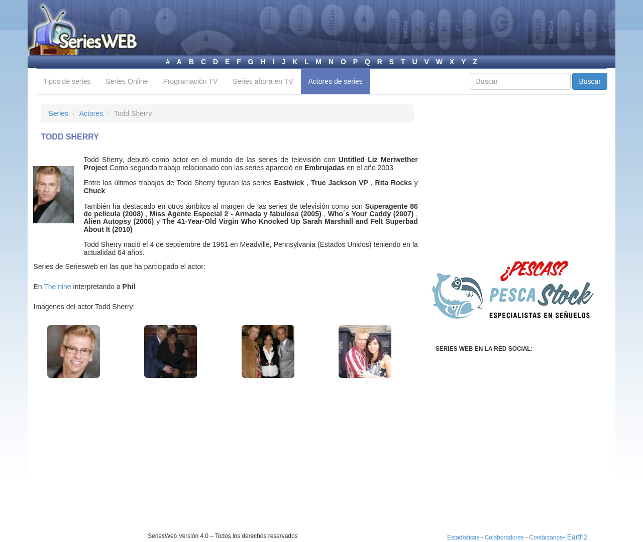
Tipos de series (66, 81)
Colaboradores (504, 537)
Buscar (590, 81)
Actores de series (335, 81)
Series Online (126, 81)
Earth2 (577, 537)
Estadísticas (463, 537)
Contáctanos (546, 537)
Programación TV (190, 81)
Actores (91, 113)
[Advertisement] (125, 461)
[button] (73, 351)
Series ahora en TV (263, 81)
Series (58, 113)
